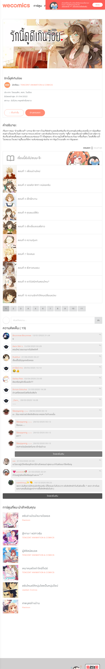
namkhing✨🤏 (24, 482)
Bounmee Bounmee (22, 335)
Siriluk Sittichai (20, 389)
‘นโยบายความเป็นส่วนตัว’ (79, 6)
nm (14, 461)
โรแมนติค (16, 92)
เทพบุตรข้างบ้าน (31, 603)
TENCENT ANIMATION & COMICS (38, 537)
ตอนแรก (87, 148)
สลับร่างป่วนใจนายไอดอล (36, 516)
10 (73, 308)
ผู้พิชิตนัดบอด (29, 551)
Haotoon (26, 520)
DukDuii (16, 357)
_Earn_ (16, 400)
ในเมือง (29, 92)
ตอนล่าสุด (98, 148)
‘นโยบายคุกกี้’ (66, 6)
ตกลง (98, 4)
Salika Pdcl (18, 378)
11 (82, 308)
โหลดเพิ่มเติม (58, 454)
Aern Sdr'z (18, 346)
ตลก (23, 92)
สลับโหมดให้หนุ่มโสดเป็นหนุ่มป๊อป (40, 586)
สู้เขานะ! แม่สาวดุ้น (32, 533)
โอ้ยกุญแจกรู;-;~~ (20, 411)
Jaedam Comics (29, 590)
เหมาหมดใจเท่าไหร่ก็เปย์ (35, 568)
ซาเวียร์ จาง (18, 368)
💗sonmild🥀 (20, 472)
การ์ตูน (38, 5)
